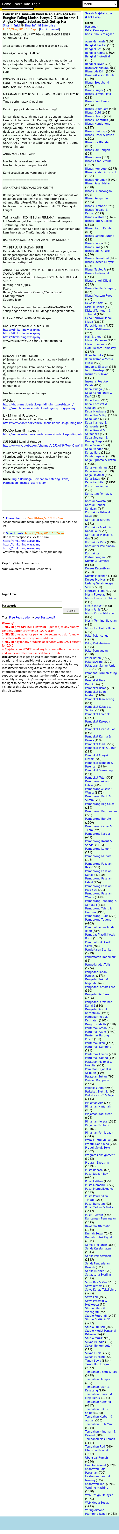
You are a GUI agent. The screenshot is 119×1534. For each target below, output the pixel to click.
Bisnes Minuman (96, 180)
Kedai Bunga (93, 389)
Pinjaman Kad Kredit (98, 1114)
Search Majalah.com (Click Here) (98, 15)
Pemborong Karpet (97, 833)
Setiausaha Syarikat (98, 1274)
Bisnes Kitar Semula (98, 161)
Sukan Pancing (95, 1357)
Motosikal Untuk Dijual (100, 628)
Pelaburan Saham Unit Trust (100, 667)
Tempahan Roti (95, 1446)
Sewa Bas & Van (96, 1282)
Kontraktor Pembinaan (100, 546)
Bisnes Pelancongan (98, 191)
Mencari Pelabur (96, 591)
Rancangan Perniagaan (100, 1218)
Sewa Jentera (93, 1286)
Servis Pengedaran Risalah (97, 1265)
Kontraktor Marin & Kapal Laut (98, 529)
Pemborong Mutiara (98, 856)
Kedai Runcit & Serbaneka (95, 432)
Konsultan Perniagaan (99, 34)
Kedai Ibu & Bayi (96, 415)
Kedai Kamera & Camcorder (96, 424)
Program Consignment (100, 1155)
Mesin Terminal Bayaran (101, 620)
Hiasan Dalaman (96, 340)
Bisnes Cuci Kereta (97, 101)
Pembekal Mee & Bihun (100, 748)
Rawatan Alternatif (97, 1226)
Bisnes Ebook (94, 116)
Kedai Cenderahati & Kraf (98, 394)
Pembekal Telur (95, 777)
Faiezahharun (15, 518)
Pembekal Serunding (99, 770)
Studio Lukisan (95, 1327)
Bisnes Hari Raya (96, 131)
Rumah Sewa (94, 1233)
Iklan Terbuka (94, 355)
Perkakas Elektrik (96, 1091)
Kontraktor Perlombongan (95, 555)
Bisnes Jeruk (93, 157)
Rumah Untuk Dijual (98, 1237)
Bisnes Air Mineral (97, 68)
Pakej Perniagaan (96, 30)
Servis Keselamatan (98, 1248)
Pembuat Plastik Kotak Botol (100, 936)
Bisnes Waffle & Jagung (100, 288)
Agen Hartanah (95, 41)
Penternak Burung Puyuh (97, 1037)
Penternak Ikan (95, 1043)
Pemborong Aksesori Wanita (98, 790)
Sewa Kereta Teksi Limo (100, 1289)
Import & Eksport (96, 366)
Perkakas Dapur (95, 1088)
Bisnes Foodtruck (96, 120)
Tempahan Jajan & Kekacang (97, 1388)
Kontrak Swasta (95, 501)
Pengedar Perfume (97, 994)
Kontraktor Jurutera (97, 520)
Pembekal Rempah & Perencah (99, 764)
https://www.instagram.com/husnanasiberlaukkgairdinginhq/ (44, 434)
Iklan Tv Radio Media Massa (99, 361)
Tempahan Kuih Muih (99, 1424)
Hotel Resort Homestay (100, 348)
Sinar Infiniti (11, 25)
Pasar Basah (93, 658)
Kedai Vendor (94, 449)
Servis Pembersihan (98, 1256)
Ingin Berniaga (22, 479)
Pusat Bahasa (94, 1170)
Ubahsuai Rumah (96, 1457)
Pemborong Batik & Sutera (98, 798)
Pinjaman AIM (94, 1103)
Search (17, 4)
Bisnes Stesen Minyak (99, 262)
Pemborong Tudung (98, 919)
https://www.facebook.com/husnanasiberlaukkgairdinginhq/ (43, 423)
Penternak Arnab (96, 1028)
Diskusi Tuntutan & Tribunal (98, 312)
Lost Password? (45, 617)
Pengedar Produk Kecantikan (96, 1011)
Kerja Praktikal (94, 475)
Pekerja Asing (94, 661)
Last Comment (49, 29)
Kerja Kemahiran (96, 467)
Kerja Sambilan (95, 482)
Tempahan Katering (47, 479)
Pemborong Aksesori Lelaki (98, 783)
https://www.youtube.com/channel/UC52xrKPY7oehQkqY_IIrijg (45, 445)
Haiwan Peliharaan (97, 329)
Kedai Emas (93, 400)
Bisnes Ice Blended (97, 142)
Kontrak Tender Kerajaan (95, 506)
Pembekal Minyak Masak (96, 757)
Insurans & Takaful (97, 374)
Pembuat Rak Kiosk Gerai (98, 944)
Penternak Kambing (98, 1047)
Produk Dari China (97, 1144)
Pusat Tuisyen (94, 1215)
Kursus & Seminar (97, 561)
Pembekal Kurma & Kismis (98, 738)
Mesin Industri (94, 606)
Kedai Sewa (93, 445)
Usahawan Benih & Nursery (98, 1478)
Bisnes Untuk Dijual (98, 280)
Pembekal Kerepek (97, 714)
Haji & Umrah (94, 336)
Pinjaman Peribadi (97, 1125)
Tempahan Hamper (97, 1379)
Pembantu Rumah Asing (101, 673)
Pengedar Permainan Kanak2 (98, 1003)
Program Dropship (97, 1162)
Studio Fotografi (96, 1315)
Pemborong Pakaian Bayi (98, 865)
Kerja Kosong (94, 471)
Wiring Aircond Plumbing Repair (96, 1511)
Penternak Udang (96, 1058)
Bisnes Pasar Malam (33, 483)
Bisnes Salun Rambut (99, 228)
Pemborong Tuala (96, 916)
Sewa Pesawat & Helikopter (96, 1302)
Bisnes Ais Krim (95, 71)
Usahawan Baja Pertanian (95, 1470)
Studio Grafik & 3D (97, 1319)
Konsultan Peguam (97, 486)
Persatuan (91, 26)
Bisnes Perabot (95, 206)
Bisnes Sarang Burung (99, 236)
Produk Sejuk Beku (97, 1147)
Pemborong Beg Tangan (101, 811)
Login (36, 4)
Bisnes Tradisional (97, 273)
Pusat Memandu (96, 1185)
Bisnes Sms (92, 247)
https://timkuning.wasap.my (21, 329)
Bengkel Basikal (95, 45)
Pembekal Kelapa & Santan (98, 708)
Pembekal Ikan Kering (99, 699)
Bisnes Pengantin (96, 198)
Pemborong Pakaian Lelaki (98, 880)
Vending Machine (96, 1487)
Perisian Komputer (97, 1080)
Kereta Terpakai (95, 456)
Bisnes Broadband (97, 82)
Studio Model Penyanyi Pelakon (100, 1332)
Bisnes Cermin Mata (98, 94)
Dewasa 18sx (94, 303)
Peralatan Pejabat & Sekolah (98, 1071)
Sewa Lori (91, 1297)
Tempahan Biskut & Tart (101, 1372)
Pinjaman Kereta (96, 1121)
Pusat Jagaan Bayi (96, 1173)
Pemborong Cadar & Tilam (98, 828)
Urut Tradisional (95, 1465)
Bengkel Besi (93, 49)
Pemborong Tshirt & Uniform (98, 910)
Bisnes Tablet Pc (95, 269)
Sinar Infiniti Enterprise (39, 25)
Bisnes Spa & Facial (98, 251)
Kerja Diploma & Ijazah (100, 460)
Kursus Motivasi (95, 579)
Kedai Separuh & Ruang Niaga (96, 439)
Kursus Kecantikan (97, 568)
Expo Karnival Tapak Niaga (98, 319)
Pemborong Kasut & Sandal (98, 843)
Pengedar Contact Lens (100, 987)
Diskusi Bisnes (94, 307)
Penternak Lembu (96, 1054)
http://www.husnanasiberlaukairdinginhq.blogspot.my (39, 408)
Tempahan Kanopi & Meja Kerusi (99, 1396)
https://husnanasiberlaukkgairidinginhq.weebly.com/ (38, 404)
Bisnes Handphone (97, 123)
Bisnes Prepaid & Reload (96, 211)
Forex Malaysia (95, 325)
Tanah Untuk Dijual (97, 1364)
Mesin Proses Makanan (100, 613)
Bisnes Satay (93, 243)
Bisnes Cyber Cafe (96, 109)
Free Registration (20, 617)
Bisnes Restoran (95, 217)
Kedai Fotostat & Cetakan (96, 406)
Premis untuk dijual (98, 1140)
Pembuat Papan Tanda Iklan (100, 929)
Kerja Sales (92, 478)
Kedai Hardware (95, 411)
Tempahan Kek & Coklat (96, 1411)
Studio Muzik (94, 1338)
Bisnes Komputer (96, 168)
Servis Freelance (96, 1245)
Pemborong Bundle (98, 818)
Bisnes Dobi (93, 112)
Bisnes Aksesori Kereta (100, 75)
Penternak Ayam (95, 1032)
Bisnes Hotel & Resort (99, 135)
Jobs (27, 4)
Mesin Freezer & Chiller (100, 598)
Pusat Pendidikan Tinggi (96, 1198)
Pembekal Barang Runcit (96, 682)
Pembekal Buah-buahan (96, 693)
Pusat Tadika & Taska (99, 1207)
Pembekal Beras (95, 688)
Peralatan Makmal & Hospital (98, 1063)
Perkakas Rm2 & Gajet (100, 1095)
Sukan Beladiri (94, 1342)
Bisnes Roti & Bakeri (98, 221)
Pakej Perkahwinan (97, 643)
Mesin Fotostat (95, 594)
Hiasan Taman (94, 344)
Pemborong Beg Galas (100, 804)
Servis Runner (94, 1271)
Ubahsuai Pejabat (96, 1450)
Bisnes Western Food (99, 295)
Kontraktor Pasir (95, 542)
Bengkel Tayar (94, 64)
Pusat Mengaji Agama (99, 1188)
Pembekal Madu (96, 744)
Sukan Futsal (93, 1353)
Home (6, 4)
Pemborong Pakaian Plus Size (98, 888)
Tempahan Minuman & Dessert (100, 1433)
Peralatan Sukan (96, 1076)
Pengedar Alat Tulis (97, 964)
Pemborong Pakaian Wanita (98, 895)
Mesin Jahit (92, 609)
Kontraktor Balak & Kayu (98, 514)
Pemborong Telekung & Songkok (101, 902)
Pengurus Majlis (95, 1024)
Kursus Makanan (96, 576)
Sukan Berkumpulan (98, 1345)
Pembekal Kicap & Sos (100, 729)
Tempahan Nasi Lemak (100, 1439)
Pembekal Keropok (97, 721)
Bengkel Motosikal (97, 56)
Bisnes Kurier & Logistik (101, 172)
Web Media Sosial (97, 1502)
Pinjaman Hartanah (98, 1106)
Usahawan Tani (95, 1484)
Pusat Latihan (94, 1181)
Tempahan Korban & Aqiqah (99, 1418)
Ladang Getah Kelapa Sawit (99, 585)
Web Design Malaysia (99, 1495)
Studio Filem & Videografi (95, 1310)
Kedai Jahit (92, 419)
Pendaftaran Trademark (100, 957)
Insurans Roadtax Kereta (96, 383)
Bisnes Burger (94, 90)
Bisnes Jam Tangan (97, 150)
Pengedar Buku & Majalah (96, 981)
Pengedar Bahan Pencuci (96, 973)
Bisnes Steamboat (97, 258)
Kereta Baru (92, 452)
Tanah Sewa (93, 1360)
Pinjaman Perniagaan (99, 1132)
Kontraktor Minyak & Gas (99, 536)
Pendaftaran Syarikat (98, 949)
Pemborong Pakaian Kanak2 (98, 873)
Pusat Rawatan (95, 1203)
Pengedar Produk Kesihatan (96, 1018)
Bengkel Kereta (95, 53)
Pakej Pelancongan (97, 635)
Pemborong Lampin (98, 848)
